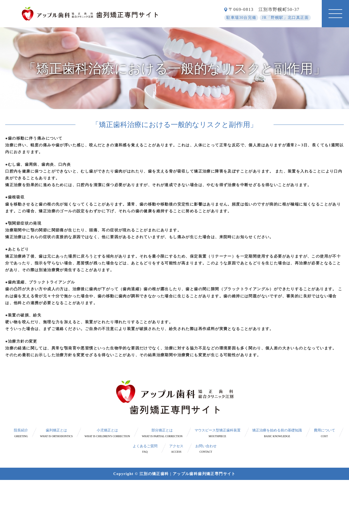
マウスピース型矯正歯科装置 (218, 433)
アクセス (176, 449)
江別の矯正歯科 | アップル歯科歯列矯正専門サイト (187, 474)
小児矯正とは (107, 433)
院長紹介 (21, 433)
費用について (324, 433)
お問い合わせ (206, 449)
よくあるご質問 (145, 449)
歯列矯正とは (56, 433)
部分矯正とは (162, 433)
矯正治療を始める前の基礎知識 (277, 433)
